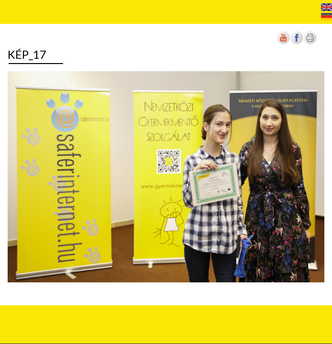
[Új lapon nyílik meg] (296, 42)
